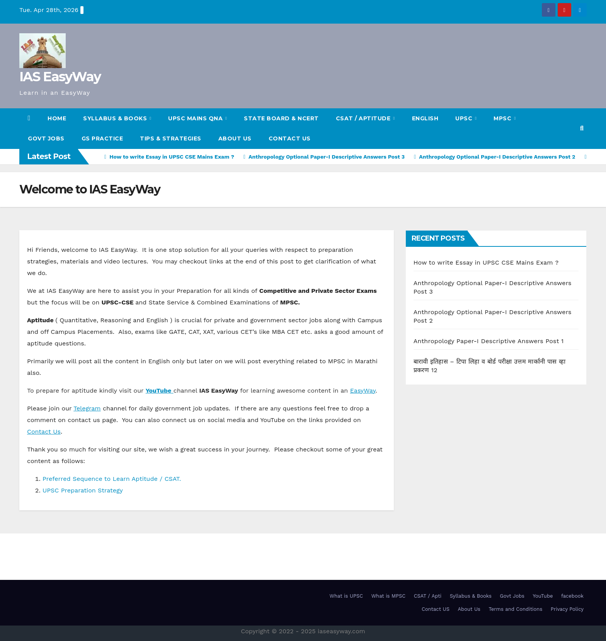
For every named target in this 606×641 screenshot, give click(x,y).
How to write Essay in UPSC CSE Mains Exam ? (486, 262)
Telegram (86, 408)
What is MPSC (388, 596)
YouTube (543, 596)
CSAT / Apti (428, 596)
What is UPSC (346, 596)
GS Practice (102, 138)
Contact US (290, 138)
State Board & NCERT (281, 118)
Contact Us (44, 431)
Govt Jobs (46, 138)
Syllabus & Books (471, 596)
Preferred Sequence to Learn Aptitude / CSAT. (112, 478)
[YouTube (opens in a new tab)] (160, 390)
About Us (235, 138)
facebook (572, 596)
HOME (57, 118)
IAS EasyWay (59, 76)
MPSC (503, 118)
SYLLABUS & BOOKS (116, 118)
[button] (582, 128)
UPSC (464, 118)
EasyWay (363, 390)
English (425, 118)
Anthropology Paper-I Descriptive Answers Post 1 (489, 341)
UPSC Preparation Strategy (83, 490)
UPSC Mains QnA (196, 118)
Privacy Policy (567, 609)
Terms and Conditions (515, 609)
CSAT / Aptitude (364, 118)
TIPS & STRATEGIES (170, 138)
